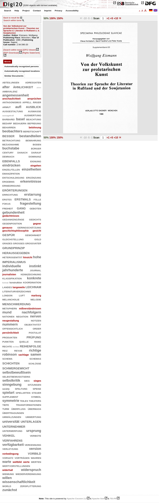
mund (6, 312)
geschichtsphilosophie (15, 230)
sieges (37, 380)
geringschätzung (29, 227)
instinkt (35, 266)
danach (22, 152)
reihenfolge (30, 345)
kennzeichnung (31, 274)
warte (6, 462)
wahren (36, 458)
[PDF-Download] (11, 53)
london (7, 295)
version (35, 449)
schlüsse (34, 363)
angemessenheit (15, 95)
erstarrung (32, 194)
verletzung (10, 449)
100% (52, 18)
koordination (32, 282)
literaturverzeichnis (16, 291)
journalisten (9, 274)
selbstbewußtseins (16, 376)
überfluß (18, 409)
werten (36, 462)
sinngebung (11, 384)
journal (35, 270)
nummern (10, 324)
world (6, 486)
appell (27, 102)
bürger (36, 148)
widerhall (7, 470)
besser (8, 135)
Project (26, 10)
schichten (11, 363)
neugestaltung (10, 320)
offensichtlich (12, 328)
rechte (7, 346)
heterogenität (12, 257)
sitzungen (34, 384)
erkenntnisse (30, 181)
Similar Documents (13, 76)
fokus (6, 203)
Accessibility (72, 10)
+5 (112, 18)
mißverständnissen (30, 308)
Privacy (58, 10)
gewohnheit (33, 235)
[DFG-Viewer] (29, 50)
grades (7, 243)
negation (22, 316)
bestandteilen (30, 136)
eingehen (35, 165)
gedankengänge (13, 219)
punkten (8, 341)
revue (18, 350)
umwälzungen (11, 417)
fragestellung (30, 203)
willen (7, 478)
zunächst (9, 490)
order (37, 328)
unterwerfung (12, 431)
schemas (35, 358)
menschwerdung (16, 303)
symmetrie (10, 401)
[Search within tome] (12, 50)
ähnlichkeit (23, 86)
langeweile (19, 287)
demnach (8, 156)
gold (37, 239)
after (6, 87)
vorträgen (22, 458)
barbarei (8, 119)
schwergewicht (15, 368)
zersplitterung (30, 486)
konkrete (34, 278)
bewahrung (33, 140)
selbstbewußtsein (16, 372)
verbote (35, 435)
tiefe (5, 405)
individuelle (11, 266)
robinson (9, 354)
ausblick (33, 106)
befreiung (34, 123)
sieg (27, 380)
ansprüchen (34, 98)
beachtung (33, 119)
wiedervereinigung (28, 474)
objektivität (32, 324)
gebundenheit (13, 212)
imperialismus (14, 261)
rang (37, 341)
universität (10, 421)
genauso (7, 227)
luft (22, 295)
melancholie (10, 299)
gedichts (35, 219)
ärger (37, 102)
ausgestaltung (12, 111)
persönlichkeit (10, 332)
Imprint (47, 10)
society (6, 389)
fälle (37, 199)
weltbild (17, 462)
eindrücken (11, 165)
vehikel (8, 435)
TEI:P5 (113, 498)
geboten (35, 208)
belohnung (35, 127)
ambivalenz (9, 91)
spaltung (21, 388)
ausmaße (34, 111)
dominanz (35, 156)
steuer (36, 392)
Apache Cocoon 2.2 (76, 498)
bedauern (19, 123)
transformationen (28, 405)
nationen (8, 316)
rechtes (16, 347)
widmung (8, 474)
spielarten (23, 392)
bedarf (7, 123)
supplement (10, 397)
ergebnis (8, 181)
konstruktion (15, 282)
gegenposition (12, 223)
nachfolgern (31, 312)
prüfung (34, 337)
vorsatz (7, 458)
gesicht (37, 230)
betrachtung (11, 140)
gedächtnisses (10, 216)
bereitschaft (32, 131)
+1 (108, 18)
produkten (9, 337)
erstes (7, 199)
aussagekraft (8, 115)
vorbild (34, 453)
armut (6, 107)
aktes (39, 87)
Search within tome (12, 20)
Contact (37, 10)
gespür (8, 234)
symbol (36, 397)
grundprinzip (13, 247)
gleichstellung (13, 239)
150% (60, 18)
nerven (35, 316)
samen (35, 354)
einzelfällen (11, 169)
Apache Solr (98, 498)
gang (21, 208)
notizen (36, 320)
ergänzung (33, 177)
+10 (116, 18)
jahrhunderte (12, 270)
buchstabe (10, 148)
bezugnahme (10, 144)
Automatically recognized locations (22, 71)
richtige (35, 350)
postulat (35, 332)
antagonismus (11, 102)
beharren (9, 127)
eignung (35, 161)
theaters (35, 401)
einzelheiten (31, 169)
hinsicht (27, 257)
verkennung (33, 445)
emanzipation (11, 173)
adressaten (33, 82)
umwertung (33, 417)
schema (7, 358)
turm (5, 409)
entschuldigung (13, 177)
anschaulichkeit (11, 98)
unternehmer (13, 426)
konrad (5, 282)
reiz (5, 350)
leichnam (33, 286)
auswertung (32, 115)
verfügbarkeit (13, 445)
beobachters (12, 131)
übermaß (34, 409)
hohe (37, 257)
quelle (24, 341)
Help (16, 10)
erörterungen (14, 190)
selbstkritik (11, 380)
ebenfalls (11, 160)
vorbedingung (10, 453)
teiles (24, 401)
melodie (35, 299)
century (8, 152)
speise (37, 388)
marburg (36, 295)
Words (7, 61)
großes (19, 243)
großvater (33, 243)
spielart (8, 392)
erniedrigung (11, 185)
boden (37, 144)
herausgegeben (16, 252)
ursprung (33, 431)
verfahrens (12, 440)
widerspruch (31, 470)
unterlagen (31, 421)
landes (7, 287)
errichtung (10, 194)
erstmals (23, 199)
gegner (37, 223)
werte (26, 462)
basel (20, 119)
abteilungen (10, 82)
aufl (18, 107)
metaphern (9, 308)
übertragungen (13, 413)
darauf (36, 152)
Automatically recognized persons (21, 66)
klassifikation (12, 278)
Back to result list (11, 18)
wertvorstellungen (16, 466)
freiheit (7, 208)
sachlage (23, 354)
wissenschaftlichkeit (18, 482)
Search (7, 10)
